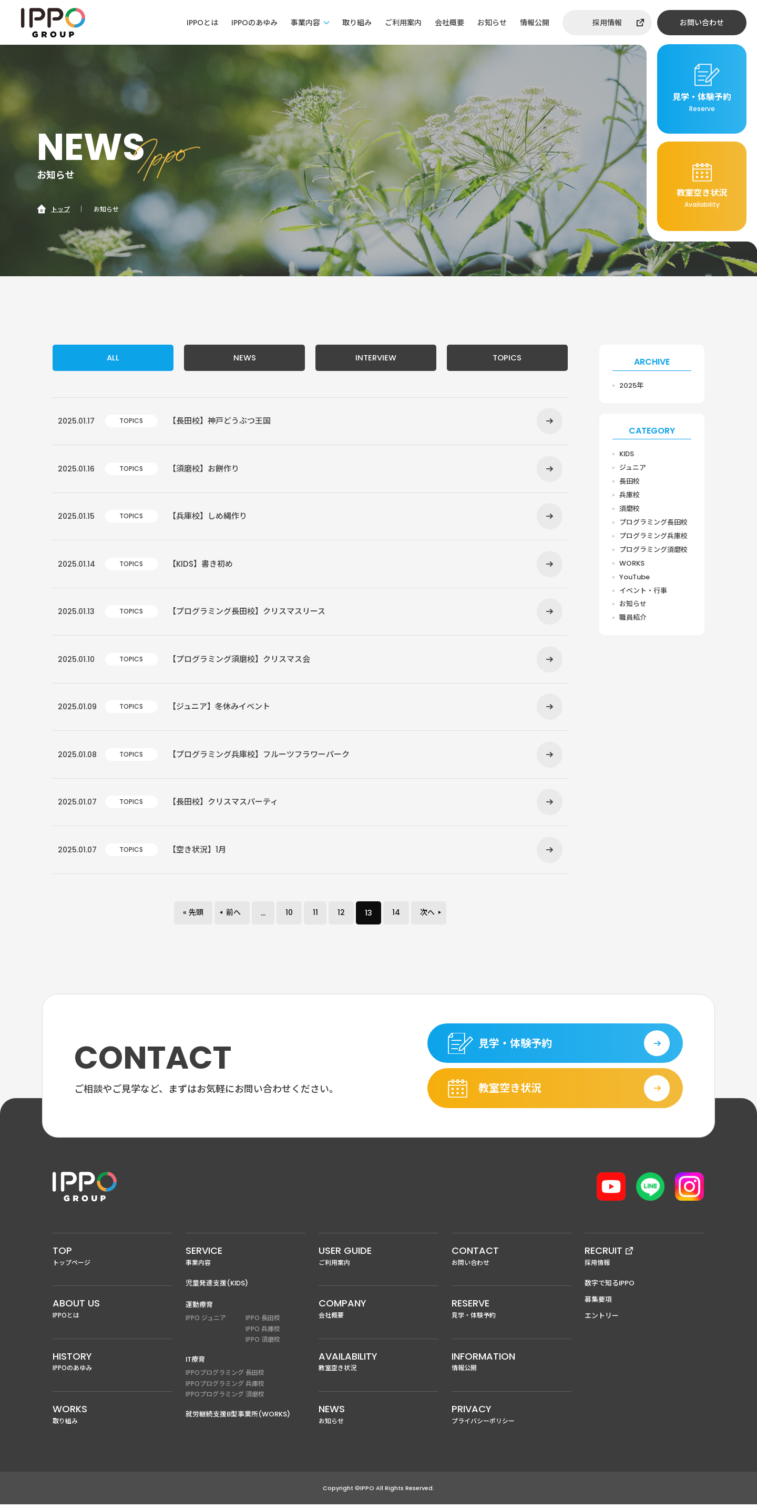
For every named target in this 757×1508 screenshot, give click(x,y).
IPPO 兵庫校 (262, 1332)
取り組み (357, 22)
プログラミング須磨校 (653, 550)
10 (289, 915)
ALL (113, 357)
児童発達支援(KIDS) (217, 1287)
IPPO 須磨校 (262, 1343)
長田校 (629, 481)
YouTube (634, 577)
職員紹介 (633, 618)
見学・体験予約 (511, 1311)
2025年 (631, 385)
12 (341, 915)
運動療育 (199, 1308)
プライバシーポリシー (511, 1417)
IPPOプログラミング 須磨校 (225, 1397)
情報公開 (534, 22)
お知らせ (492, 22)
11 (315, 915)
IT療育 (196, 1363)
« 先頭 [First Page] (193, 915)
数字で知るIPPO (610, 1287)
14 (397, 915)
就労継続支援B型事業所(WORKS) (238, 1418)
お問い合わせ (702, 22)
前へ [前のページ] (233, 915)
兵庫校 (629, 495)
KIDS (627, 454)
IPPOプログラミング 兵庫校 (225, 1386)
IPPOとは (202, 22)
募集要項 (598, 1303)
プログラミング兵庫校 (653, 536)
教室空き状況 (378, 1364)
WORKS (632, 563)
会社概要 (449, 22)
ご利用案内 (403, 22)
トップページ (112, 1258)
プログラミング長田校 (653, 522)
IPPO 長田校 (262, 1321)
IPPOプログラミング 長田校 (225, 1376)
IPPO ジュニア (206, 1321)
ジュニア (632, 467)
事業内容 (305, 22)
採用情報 (607, 22)
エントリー (602, 1319)
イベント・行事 (643, 591)
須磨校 (629, 509)
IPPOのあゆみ (254, 22)
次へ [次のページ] (428, 915)
